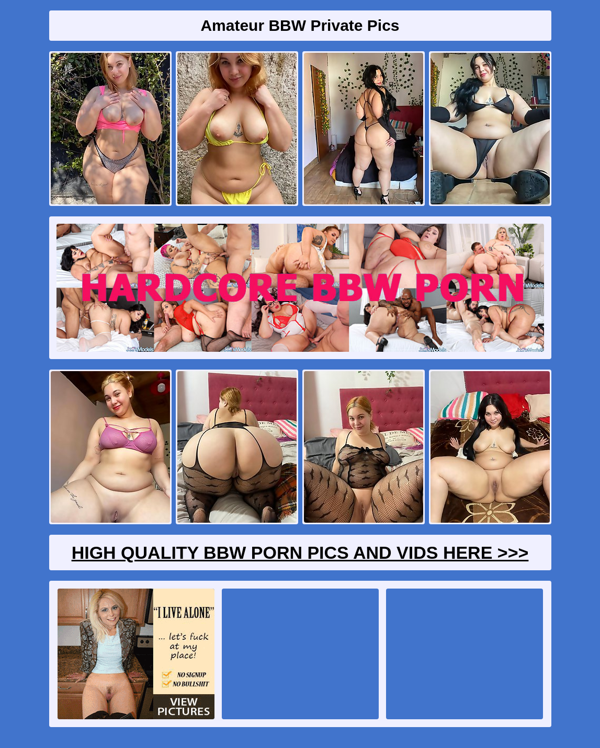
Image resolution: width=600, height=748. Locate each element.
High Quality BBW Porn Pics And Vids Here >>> (300, 552)
